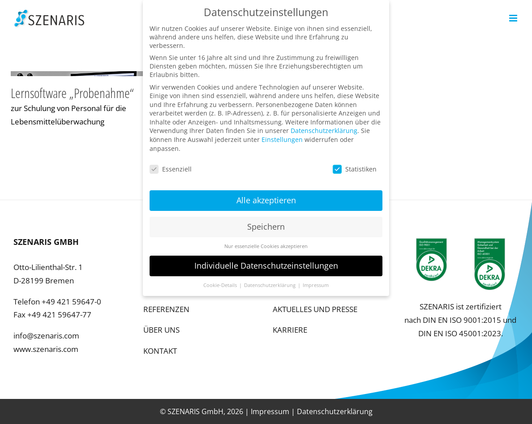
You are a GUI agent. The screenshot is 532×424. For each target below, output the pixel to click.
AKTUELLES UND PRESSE (315, 309)
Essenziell (171, 165)
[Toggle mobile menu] (514, 18)
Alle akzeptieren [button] (266, 196)
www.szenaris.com (45, 349)
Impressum (270, 411)
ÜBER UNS (161, 330)
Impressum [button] (316, 281)
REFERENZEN (166, 309)
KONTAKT (160, 351)
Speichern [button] (266, 222)
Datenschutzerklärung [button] (270, 281)
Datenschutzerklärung (335, 411)
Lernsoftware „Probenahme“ (72, 93)
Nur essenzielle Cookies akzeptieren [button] (266, 242)
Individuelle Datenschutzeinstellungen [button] (266, 261)
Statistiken (355, 165)
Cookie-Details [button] (220, 281)
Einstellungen (282, 135)
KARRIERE (290, 330)
